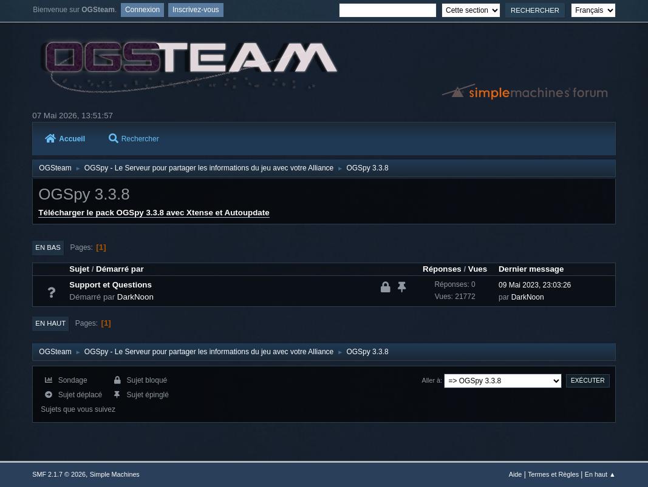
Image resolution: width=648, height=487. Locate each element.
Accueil (65, 139)
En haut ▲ (600, 474)
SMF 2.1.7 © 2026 (59, 474)
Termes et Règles (553, 474)
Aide (515, 474)
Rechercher (134, 139)
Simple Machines (115, 474)
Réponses (442, 269)
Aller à (430, 380)
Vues (477, 269)
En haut (50, 323)
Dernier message (531, 269)
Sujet (79, 269)
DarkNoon (135, 296)
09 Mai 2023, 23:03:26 (535, 285)
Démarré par (120, 269)
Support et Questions (110, 284)
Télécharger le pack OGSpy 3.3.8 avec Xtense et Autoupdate (153, 212)
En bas (48, 247)
